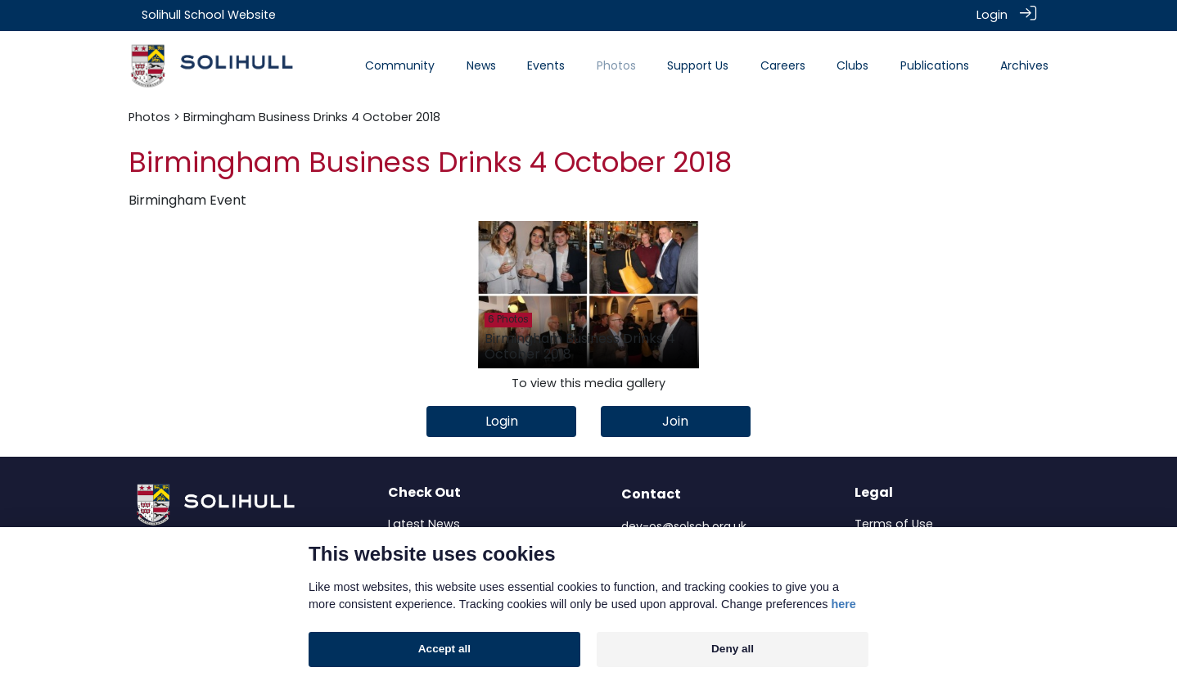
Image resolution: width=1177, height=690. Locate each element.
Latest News (424, 523)
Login (992, 15)
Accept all (444, 649)
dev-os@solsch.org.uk (683, 525)
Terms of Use (894, 523)
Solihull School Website (209, 15)
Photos (149, 116)
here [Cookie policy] (843, 604)
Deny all (732, 649)
